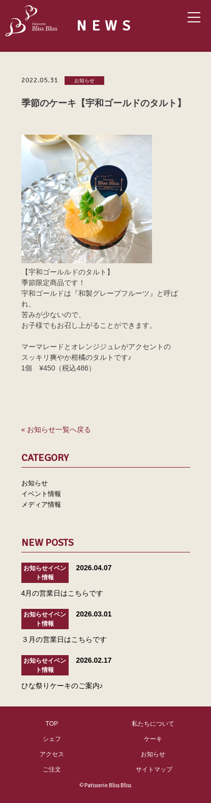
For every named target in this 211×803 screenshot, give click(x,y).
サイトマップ (154, 769)
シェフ (52, 739)
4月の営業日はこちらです (62, 593)
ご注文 (52, 769)
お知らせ (84, 81)
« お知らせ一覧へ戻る (56, 429)
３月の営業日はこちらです (64, 639)
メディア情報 (41, 504)
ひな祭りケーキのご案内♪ (62, 686)
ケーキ (153, 739)
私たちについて (153, 723)
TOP (52, 723)
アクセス (52, 754)
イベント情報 (41, 494)
